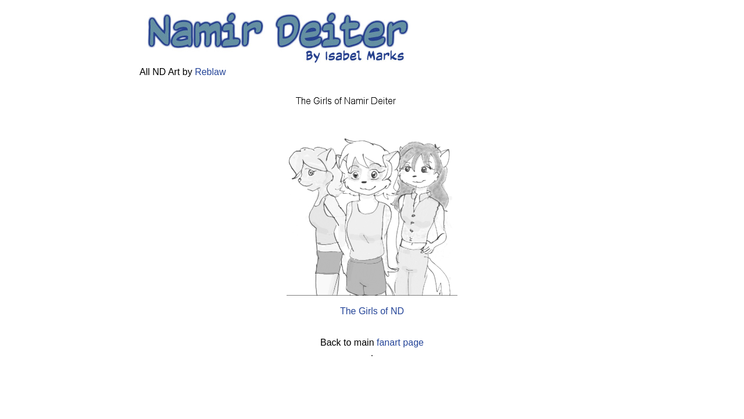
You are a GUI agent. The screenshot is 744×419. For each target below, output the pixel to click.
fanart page (400, 342)
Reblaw (210, 72)
